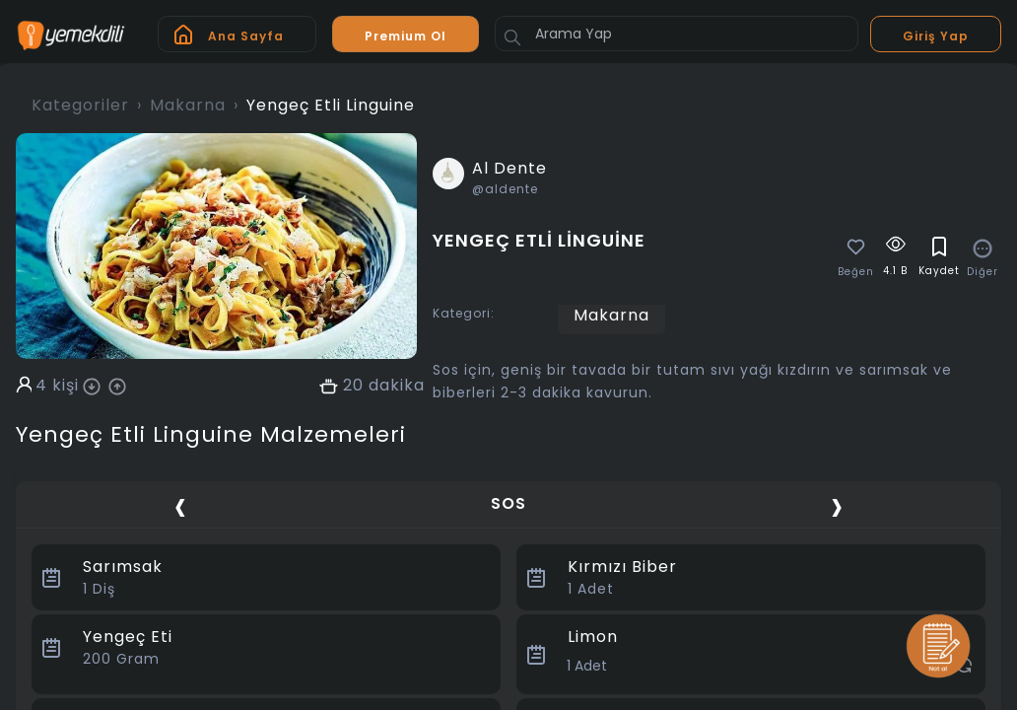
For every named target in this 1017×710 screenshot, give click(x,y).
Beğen (856, 272)
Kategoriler (80, 105)
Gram (121, 659)
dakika (397, 385)
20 (353, 385)
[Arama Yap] (676, 33)
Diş (99, 589)
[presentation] (180, 506)
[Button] (512, 37)
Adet (591, 589)
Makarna (188, 105)
